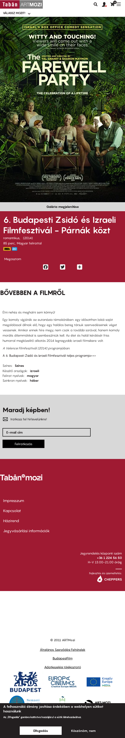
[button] (106, 4)
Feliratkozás (23, 444)
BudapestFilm (63, 658)
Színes (19, 365)
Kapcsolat (12, 511)
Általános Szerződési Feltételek (62, 649)
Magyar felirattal (29, 243)
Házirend (11, 521)
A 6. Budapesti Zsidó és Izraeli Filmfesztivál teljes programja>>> (49, 355)
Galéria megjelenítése (62, 206)
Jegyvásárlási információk (26, 531)
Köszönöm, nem (83, 731)
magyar (33, 376)
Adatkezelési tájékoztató (62, 667)
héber (34, 380)
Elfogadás (40, 731)
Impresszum (13, 500)
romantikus (11, 238)
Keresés (96, 4)
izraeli (34, 371)
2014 (28, 238)
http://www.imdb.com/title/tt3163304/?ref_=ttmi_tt (7, 249)
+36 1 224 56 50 (109, 558)
